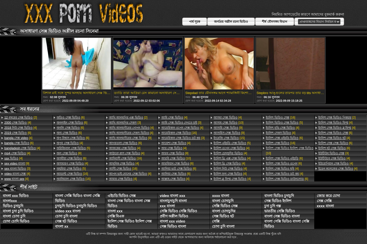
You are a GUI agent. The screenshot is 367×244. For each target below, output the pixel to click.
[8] (69, 153)
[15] (229, 138)
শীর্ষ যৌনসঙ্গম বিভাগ (274, 22)
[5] (73, 148)
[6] (17, 133)
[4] (17, 122)
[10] (176, 158)
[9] (16, 163)
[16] (72, 174)
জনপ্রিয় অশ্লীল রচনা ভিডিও (231, 22)
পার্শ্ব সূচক (194, 22)
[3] (17, 168)
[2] (20, 117)
